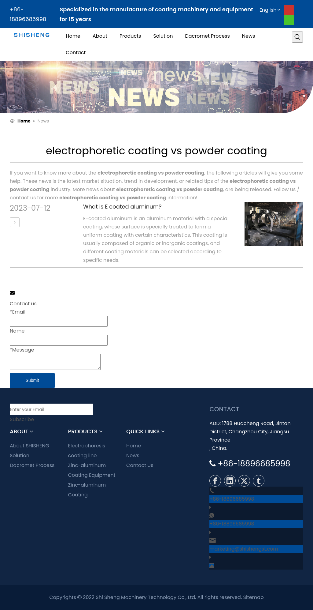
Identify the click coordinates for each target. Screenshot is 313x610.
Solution (19, 455)
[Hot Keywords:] (297, 37)
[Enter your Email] (51, 409)
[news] (156, 87)
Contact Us (139, 465)
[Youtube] (289, 10)
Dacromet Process (32, 465)
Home (133, 445)
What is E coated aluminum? (122, 206)
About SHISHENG (29, 445)
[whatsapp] (289, 20)
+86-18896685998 (231, 499)
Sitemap (253, 597)
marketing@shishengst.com (243, 548)
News (132, 455)
